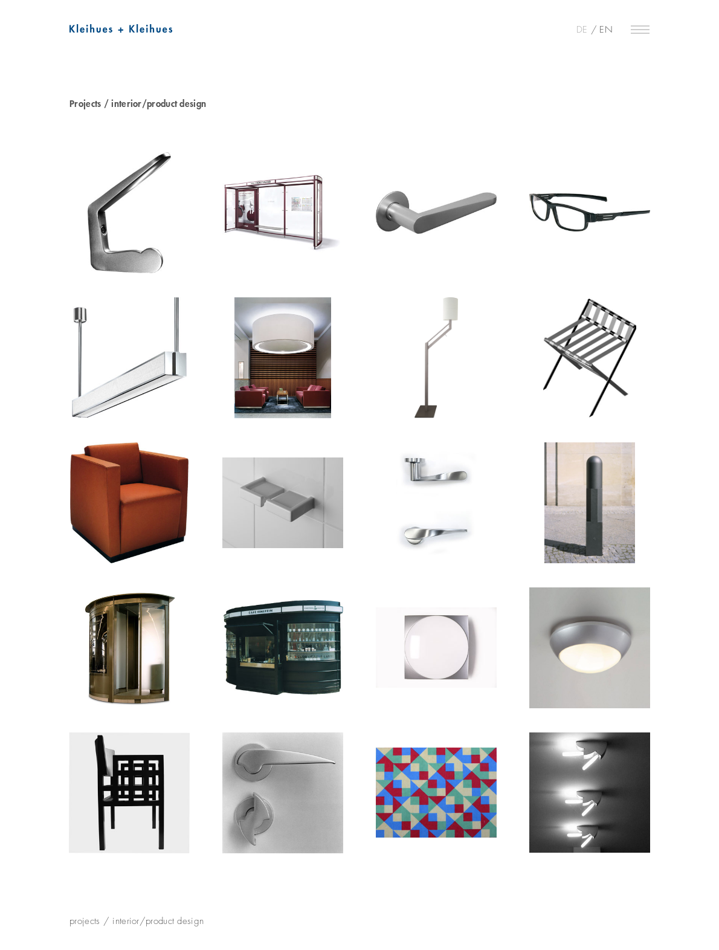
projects (84, 921)
